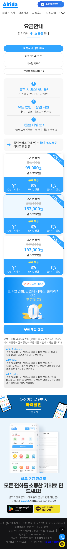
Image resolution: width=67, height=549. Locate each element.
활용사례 (23, 13)
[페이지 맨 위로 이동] (62, 530)
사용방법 (51, 13)
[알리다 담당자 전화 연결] (62, 537)
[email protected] (52, 542)
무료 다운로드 (51, 4)
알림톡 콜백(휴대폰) (33, 71)
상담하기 (33, 412)
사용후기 (37, 13)
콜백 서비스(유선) (33, 56)
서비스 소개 (8, 13)
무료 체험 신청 (33, 329)
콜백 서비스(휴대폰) (33, 48)
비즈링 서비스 (33, 63)
